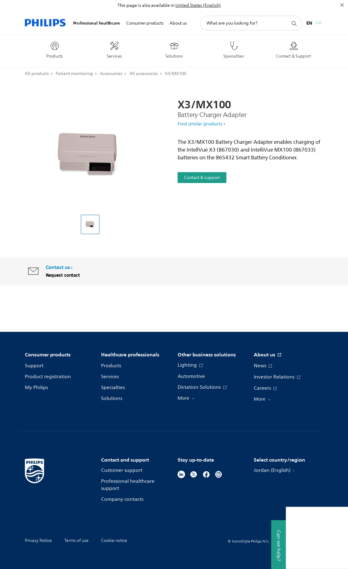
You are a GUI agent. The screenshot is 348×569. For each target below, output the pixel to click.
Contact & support (202, 177)
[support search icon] (294, 23)
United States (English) (198, 5)
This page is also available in (146, 5)
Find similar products (200, 124)
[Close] (342, 5)
